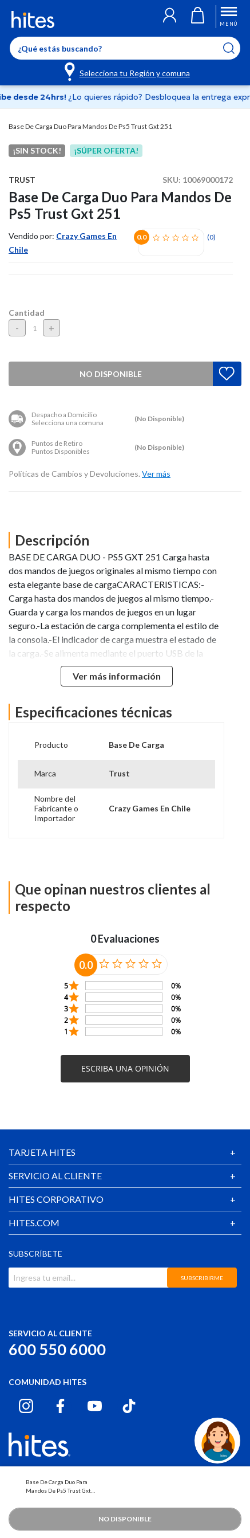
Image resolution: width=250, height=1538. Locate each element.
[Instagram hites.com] (26, 1406)
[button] (169, 16)
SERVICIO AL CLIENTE (55, 1175)
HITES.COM (34, 1222)
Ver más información (117, 675)
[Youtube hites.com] (95, 1406)
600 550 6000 (57, 1349)
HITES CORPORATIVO (56, 1199)
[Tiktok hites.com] (129, 1406)
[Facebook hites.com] (60, 1406)
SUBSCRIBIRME (202, 1277)
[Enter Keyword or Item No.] (125, 48)
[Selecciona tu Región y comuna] (128, 71)
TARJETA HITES (42, 1152)
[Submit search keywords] (236, 48)
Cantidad (27, 312)
